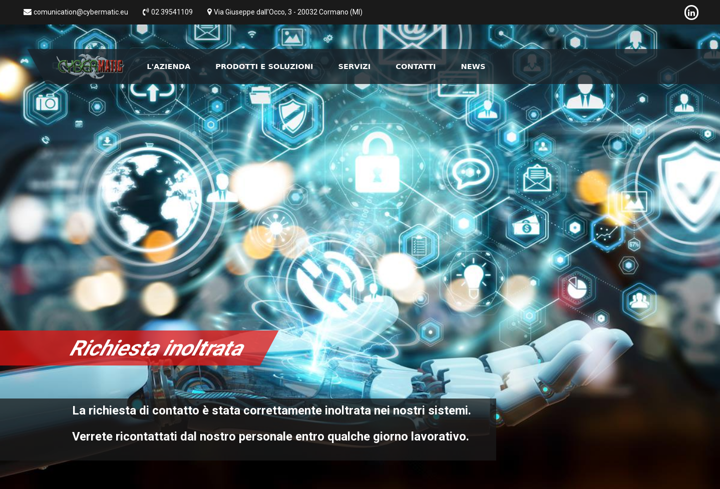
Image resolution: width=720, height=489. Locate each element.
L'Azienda (168, 66)
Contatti (416, 66)
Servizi (354, 66)
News (473, 66)
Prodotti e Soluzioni (264, 66)
